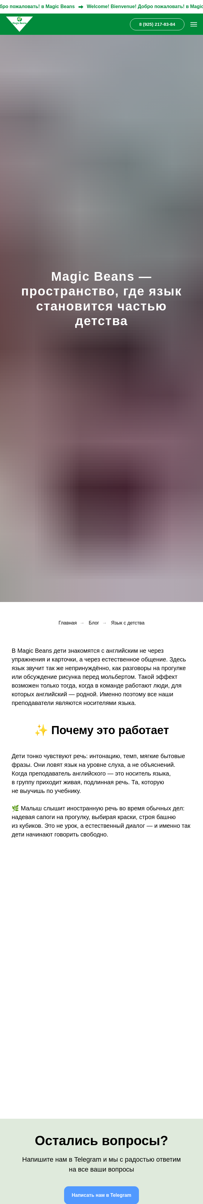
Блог (94, 622)
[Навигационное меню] (193, 24)
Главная (67, 622)
